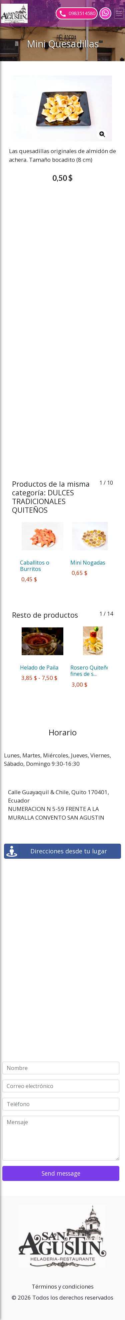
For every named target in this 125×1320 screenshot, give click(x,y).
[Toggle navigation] (119, 13)
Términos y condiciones (63, 1286)
